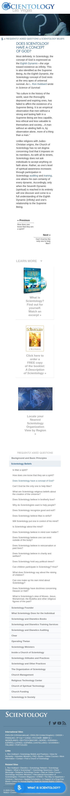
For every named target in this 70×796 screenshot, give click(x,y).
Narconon (18, 779)
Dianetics (24, 768)
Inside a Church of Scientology (27, 652)
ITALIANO (9, 745)
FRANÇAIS (10, 738)
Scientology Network (38, 768)
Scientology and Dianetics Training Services (34, 624)
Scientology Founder (22, 607)
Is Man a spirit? (20, 470)
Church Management (22, 674)
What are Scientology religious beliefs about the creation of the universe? (34, 492)
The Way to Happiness (53, 777)
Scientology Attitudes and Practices (30, 658)
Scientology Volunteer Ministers (18, 774)
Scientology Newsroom (42, 770)
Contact (19, 759)
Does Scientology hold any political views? (33, 561)
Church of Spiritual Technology (27, 686)
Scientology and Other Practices (28, 663)
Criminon (9, 779)
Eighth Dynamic (29, 63)
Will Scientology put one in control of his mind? (36, 521)
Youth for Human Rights (44, 781)
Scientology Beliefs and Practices (34, 754)
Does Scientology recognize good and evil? (34, 510)
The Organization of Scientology (28, 669)
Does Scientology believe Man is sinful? (32, 516)
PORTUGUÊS (21, 745)
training (48, 175)
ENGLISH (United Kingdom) (42, 735)
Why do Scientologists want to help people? (34, 505)
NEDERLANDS (11, 740)
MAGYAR (34, 740)
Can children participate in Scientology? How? (35, 567)
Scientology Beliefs (21, 463)
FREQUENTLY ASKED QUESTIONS (22, 38)
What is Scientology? (22, 770)
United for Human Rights (22, 781)
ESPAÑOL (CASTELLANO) (35, 743)
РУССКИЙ (36, 738)
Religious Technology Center (26, 680)
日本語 (28, 738)
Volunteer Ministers (23, 756)
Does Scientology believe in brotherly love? (34, 499)
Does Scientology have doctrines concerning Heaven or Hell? (34, 589)
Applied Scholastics (32, 779)
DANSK (59, 735)
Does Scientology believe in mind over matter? (35, 532)
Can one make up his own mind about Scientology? (31, 581)
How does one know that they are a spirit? (33, 475)
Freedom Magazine (27, 777)
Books (40, 756)
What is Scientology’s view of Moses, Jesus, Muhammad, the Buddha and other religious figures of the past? (34, 599)
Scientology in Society (23, 697)
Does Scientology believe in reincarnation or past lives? (34, 546)
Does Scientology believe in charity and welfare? (32, 554)
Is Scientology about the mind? (28, 526)
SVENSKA (52, 740)
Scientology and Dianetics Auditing (30, 630)
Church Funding (20, 691)
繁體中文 (47, 738)
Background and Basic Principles (29, 458)
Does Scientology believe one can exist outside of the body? (32, 538)
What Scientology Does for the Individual (33, 613)
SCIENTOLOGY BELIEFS (52, 38)
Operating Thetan (20, 641)
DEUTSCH (24, 740)
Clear (14, 635)
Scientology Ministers (22, 647)
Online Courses (51, 756)
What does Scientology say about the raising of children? (34, 573)
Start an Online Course (50, 772)
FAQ (34, 756)
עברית (19, 737)
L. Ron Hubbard (38, 84)
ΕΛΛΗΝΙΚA (53, 743)
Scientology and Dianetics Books (28, 619)
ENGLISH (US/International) (17, 735)
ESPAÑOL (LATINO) (13, 743)
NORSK (42, 740)
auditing (34, 175)
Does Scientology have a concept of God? (33, 480)
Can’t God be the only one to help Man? (32, 486)
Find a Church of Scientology (37, 759)
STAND (40, 777)
